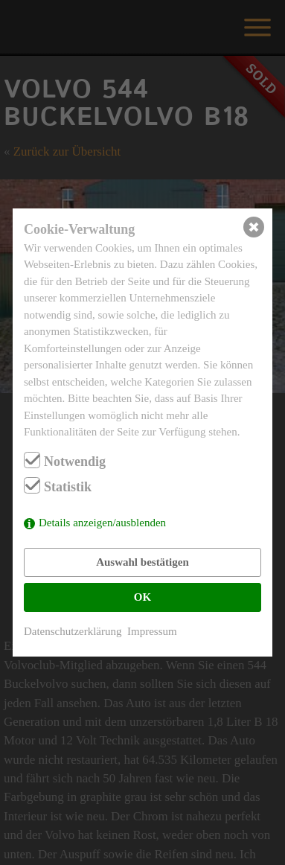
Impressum (152, 631)
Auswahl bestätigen (142, 562)
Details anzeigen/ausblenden (102, 523)
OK (142, 597)
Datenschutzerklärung (73, 631)
